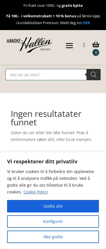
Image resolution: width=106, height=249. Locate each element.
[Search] (93, 74)
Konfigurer (53, 221)
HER (86, 22)
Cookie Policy (35, 192)
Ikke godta (53, 236)
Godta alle (53, 206)
